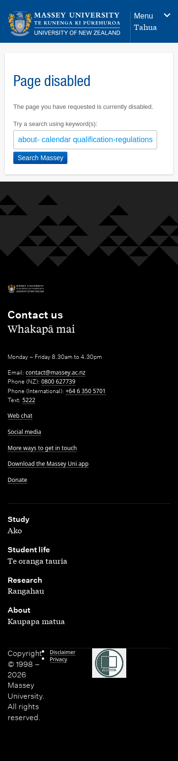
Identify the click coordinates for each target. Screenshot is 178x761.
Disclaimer (62, 651)
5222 (28, 400)
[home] (64, 24)
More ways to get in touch (42, 448)
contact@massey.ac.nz (55, 372)
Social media (24, 432)
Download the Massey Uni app (48, 464)
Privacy (58, 659)
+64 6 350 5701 (86, 391)
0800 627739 (58, 381)
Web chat (20, 416)
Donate (17, 480)
